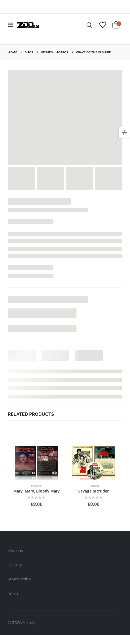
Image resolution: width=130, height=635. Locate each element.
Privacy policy (19, 579)
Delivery (15, 565)
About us (15, 551)
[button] (12, 25)
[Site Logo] (28, 24)
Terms (13, 593)
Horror (36, 486)
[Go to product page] (36, 460)
